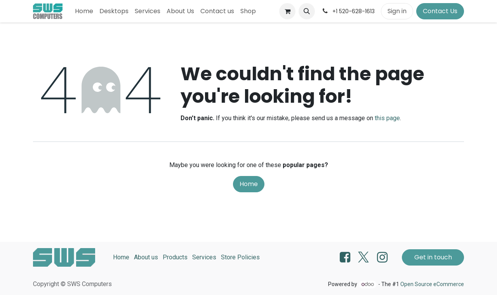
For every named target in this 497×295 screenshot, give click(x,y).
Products (175, 257)
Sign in (397, 11)
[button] (307, 11)
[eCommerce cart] (287, 11)
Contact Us (440, 11)
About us (146, 257)
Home (249, 183)
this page (387, 118)
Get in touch (433, 257)
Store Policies (240, 257)
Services (204, 257)
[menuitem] (84, 11)
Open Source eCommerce (432, 284)
